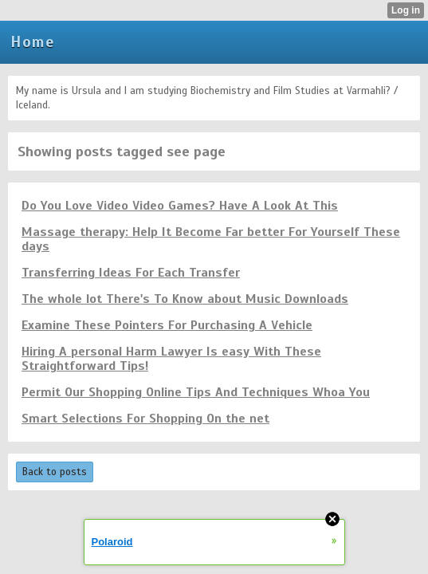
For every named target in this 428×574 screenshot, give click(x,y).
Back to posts (54, 472)
